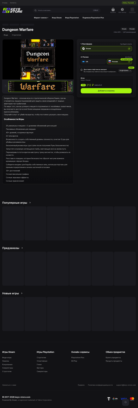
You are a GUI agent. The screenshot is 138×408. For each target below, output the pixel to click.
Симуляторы (7, 368)
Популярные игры (16, 202)
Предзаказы (12, 248)
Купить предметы (113, 357)
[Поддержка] (125, 402)
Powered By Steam (9, 400)
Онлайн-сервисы (80, 352)
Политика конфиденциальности (100, 385)
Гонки (39, 364)
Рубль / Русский (129, 3)
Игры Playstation (72, 18)
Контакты (13, 3)
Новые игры (12, 293)
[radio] (106, 48)
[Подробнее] (125, 70)
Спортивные (42, 361)
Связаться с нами (9, 385)
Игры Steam (57, 18)
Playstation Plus (77, 357)
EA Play (74, 361)
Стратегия (16, 35)
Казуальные (7, 364)
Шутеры (40, 368)
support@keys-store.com (126, 385)
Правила (81, 385)
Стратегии (6, 371)
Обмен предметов (115, 352)
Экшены (5, 361)
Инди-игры (6, 357)
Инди (6, 35)
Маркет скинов (41, 18)
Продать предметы (114, 361)
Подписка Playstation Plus (93, 18)
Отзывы (4, 3)
